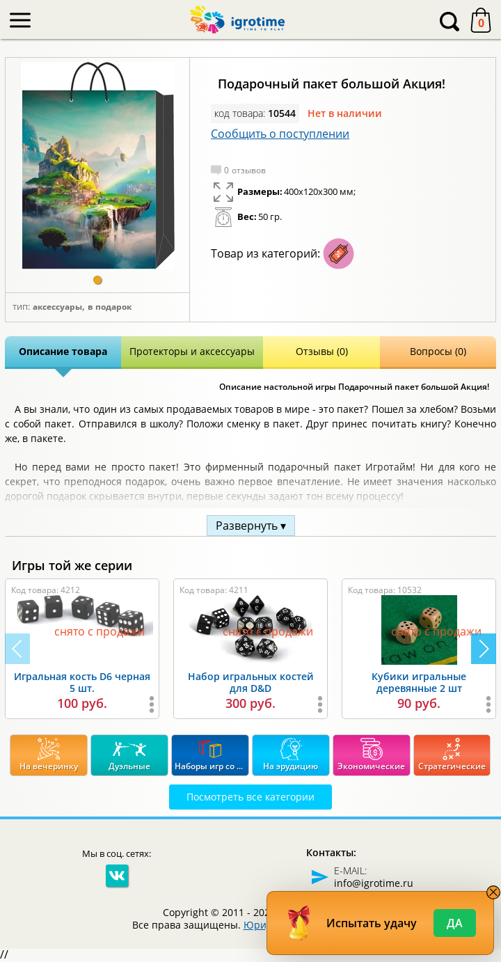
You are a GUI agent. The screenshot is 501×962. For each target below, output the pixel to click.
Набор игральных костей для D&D (251, 682)
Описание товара (63, 351)
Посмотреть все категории (250, 796)
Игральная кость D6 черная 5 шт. (82, 682)
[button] (97, 280)
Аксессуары (57, 307)
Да (455, 923)
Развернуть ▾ (251, 525)
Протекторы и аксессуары (192, 351)
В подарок (110, 307)
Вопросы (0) (438, 351)
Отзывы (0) (322, 351)
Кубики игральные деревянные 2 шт (419, 682)
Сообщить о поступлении (280, 133)
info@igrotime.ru (373, 883)
